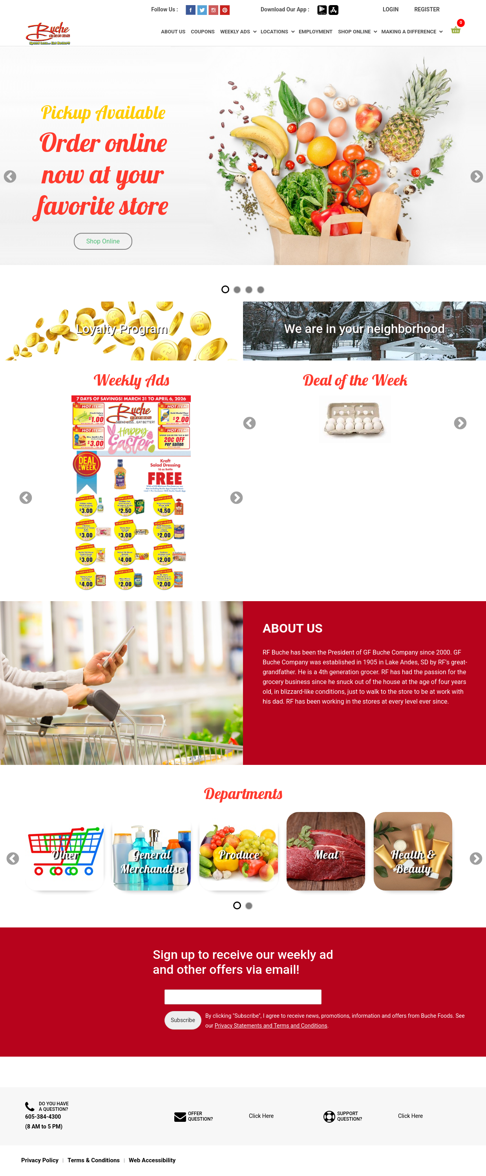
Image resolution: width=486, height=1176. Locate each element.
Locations (274, 32)
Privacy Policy (39, 1160)
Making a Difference (408, 32)
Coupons (203, 32)
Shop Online (354, 32)
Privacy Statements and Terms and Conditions (271, 1025)
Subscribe (183, 1020)
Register (427, 9)
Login (390, 9)
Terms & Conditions (94, 1160)
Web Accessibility (152, 1160)
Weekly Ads (235, 32)
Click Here (261, 1116)
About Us (173, 32)
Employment (316, 32)
